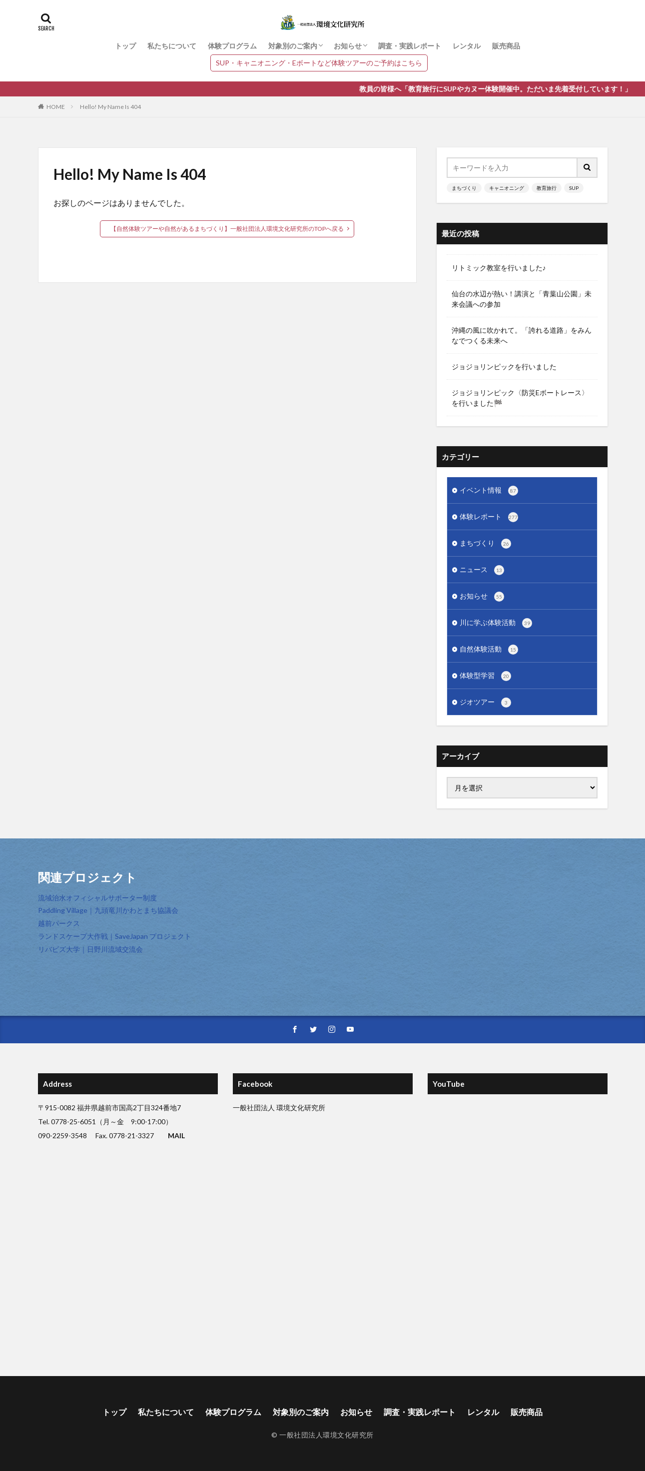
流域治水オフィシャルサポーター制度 (97, 897)
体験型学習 (485, 676)
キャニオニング (506, 188)
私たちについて (171, 45)
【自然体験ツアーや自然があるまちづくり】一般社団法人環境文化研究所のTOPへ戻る (227, 228)
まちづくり (464, 188)
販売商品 (506, 45)
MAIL (176, 1135)
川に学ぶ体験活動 (496, 623)
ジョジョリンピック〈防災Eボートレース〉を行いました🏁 (520, 397)
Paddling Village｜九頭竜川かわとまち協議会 (108, 910)
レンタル (467, 45)
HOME (55, 106)
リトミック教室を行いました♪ (499, 267)
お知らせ (348, 45)
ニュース (482, 570)
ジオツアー (485, 703)
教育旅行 (547, 188)
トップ (125, 45)
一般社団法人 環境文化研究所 (279, 1107)
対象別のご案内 (292, 45)
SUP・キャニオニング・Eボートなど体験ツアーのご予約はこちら (319, 62)
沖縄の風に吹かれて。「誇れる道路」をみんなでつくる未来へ (522, 335)
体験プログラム (232, 45)
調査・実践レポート (409, 45)
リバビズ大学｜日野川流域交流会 (90, 949)
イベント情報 (489, 491)
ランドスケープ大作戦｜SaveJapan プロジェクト (114, 936)
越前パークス (59, 923)
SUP (574, 188)
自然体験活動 (489, 650)
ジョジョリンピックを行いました (504, 366)
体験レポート (489, 517)
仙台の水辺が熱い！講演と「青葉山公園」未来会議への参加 (522, 298)
